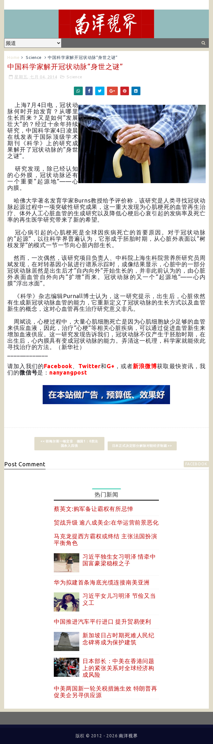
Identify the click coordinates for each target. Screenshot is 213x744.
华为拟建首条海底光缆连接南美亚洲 (102, 582)
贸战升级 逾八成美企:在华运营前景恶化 (106, 522)
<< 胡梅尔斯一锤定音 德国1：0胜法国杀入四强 (69, 443)
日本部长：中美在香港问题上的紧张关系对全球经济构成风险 (118, 668)
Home (13, 57)
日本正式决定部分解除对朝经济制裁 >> (142, 445)
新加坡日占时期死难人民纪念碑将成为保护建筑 (118, 638)
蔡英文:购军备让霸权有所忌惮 (93, 508)
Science (34, 57)
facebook (196, 464)
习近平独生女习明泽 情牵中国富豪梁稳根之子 (119, 560)
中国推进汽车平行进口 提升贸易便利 (102, 621)
